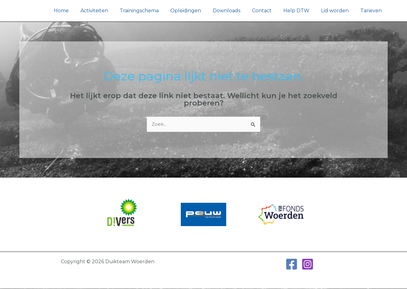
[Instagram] (307, 264)
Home (76, 10)
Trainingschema (151, 10)
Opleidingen (195, 10)
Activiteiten (108, 10)
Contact (268, 10)
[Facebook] (291, 264)
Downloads (235, 10)
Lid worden (337, 10)
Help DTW (301, 10)
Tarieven (372, 10)
